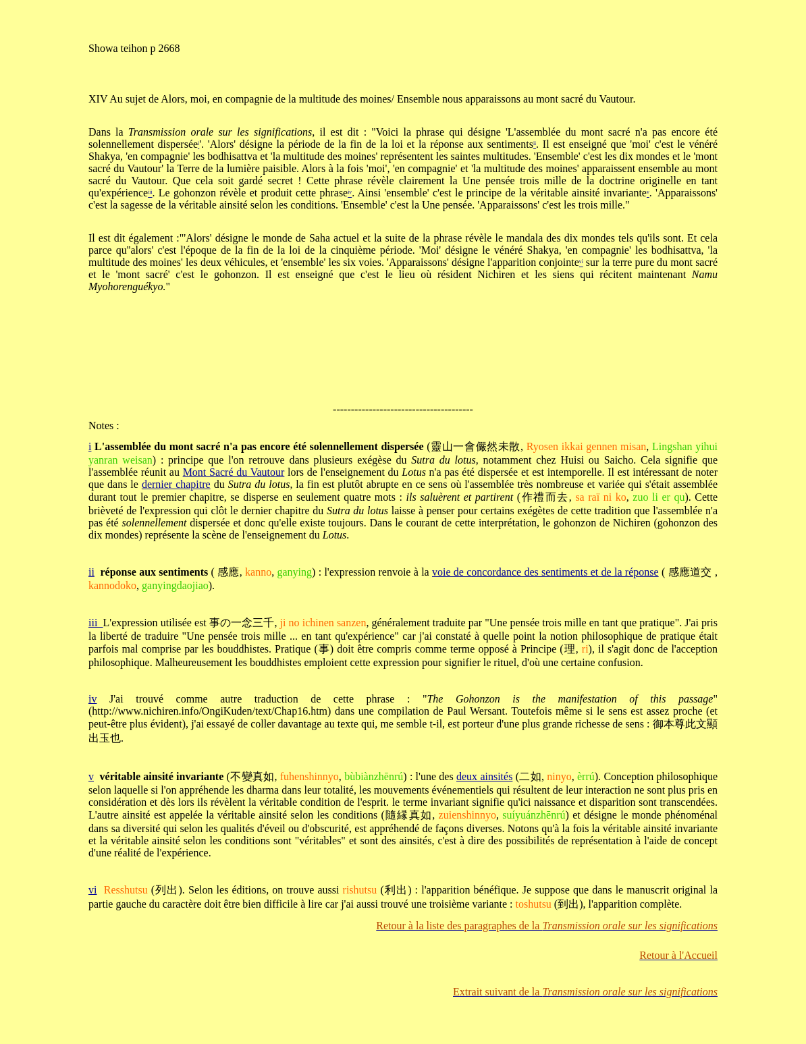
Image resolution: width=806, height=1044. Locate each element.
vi (92, 890)
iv (92, 699)
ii (91, 572)
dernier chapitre (176, 484)
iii (95, 622)
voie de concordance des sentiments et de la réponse (545, 572)
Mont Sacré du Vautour (234, 472)
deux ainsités (484, 776)
